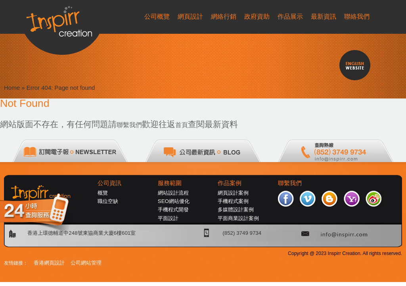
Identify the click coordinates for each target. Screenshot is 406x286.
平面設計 (168, 218)
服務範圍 (170, 183)
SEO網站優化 (174, 201)
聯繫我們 (129, 125)
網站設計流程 (173, 193)
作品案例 (229, 183)
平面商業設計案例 (238, 218)
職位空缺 (108, 201)
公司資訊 (109, 183)
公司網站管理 (86, 263)
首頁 (181, 125)
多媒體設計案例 (236, 210)
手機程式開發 (173, 210)
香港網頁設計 (49, 263)
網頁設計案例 (233, 193)
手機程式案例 (233, 201)
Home (12, 87)
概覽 (103, 193)
